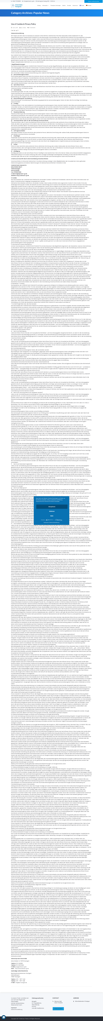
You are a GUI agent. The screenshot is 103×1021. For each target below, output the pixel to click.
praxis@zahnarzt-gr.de (20, 967)
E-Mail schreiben (58, 1008)
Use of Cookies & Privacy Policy (23, 24)
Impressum (75, 5)
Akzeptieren (51, 506)
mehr (51, 516)
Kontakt (69, 5)
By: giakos (23, 27)
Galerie (64, 5)
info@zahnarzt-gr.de (28, 1)
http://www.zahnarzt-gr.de (22, 968)
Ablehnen (52, 511)
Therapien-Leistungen (55, 5)
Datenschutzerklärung (16, 1009)
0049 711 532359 (16, 1)
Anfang (39, 5)
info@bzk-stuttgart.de (21, 982)
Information (45, 5)
